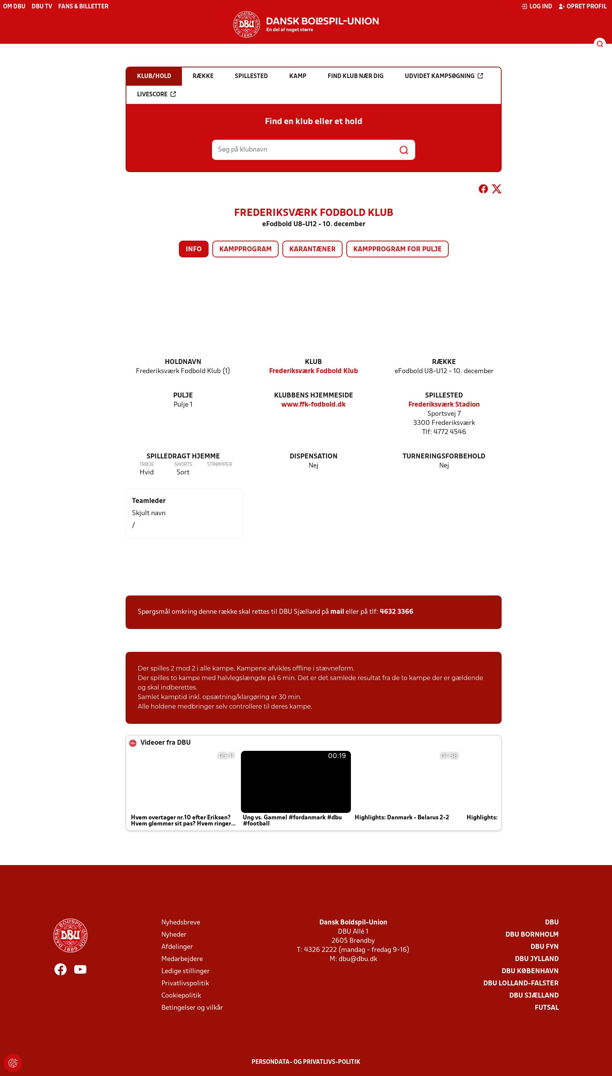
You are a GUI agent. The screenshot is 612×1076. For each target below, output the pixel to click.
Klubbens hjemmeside (313, 396)
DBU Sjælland (534, 996)
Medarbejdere (182, 959)
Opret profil (582, 6)
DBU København (530, 971)
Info (194, 249)
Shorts (183, 464)
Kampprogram (245, 249)
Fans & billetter (83, 7)
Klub (313, 362)
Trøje (146, 464)
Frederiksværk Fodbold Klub (313, 371)
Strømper (219, 464)
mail (337, 612)
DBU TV (42, 7)
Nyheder (173, 935)
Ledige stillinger (185, 971)
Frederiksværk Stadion (444, 405)
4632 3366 (396, 612)
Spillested (444, 396)
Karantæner (312, 249)
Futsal (547, 1008)
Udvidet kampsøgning (444, 76)
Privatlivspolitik (185, 983)
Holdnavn (183, 362)
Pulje (183, 396)
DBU (552, 923)
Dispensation (314, 456)
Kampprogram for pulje (397, 249)
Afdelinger (177, 947)
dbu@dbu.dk (358, 959)
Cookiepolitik (181, 996)
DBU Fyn (545, 947)
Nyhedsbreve (180, 923)
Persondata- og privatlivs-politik (306, 1062)
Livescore (156, 94)
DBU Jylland (537, 959)
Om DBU (14, 7)
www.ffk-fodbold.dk (313, 405)
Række (444, 362)
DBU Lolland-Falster (521, 983)
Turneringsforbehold (444, 456)
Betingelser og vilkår (192, 1008)
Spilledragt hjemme (183, 456)
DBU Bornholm (532, 935)
